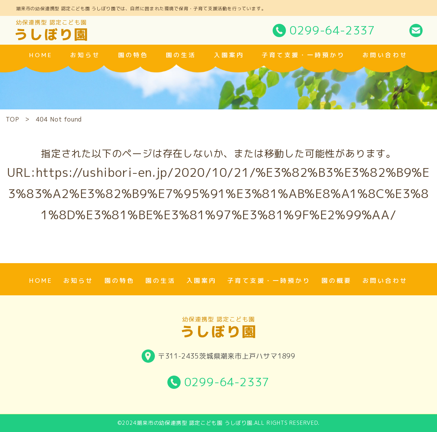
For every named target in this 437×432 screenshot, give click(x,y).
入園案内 (229, 55)
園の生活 (181, 55)
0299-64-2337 (332, 30)
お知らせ (85, 55)
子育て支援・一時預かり (303, 55)
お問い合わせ (385, 55)
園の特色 (133, 55)
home (41, 55)
